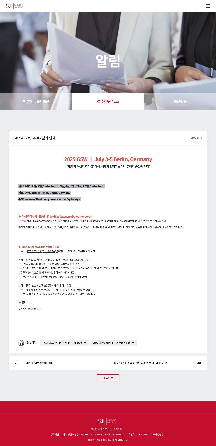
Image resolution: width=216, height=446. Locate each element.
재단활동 (180, 101)
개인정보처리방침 (99, 429)
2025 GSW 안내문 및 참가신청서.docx (62, 343)
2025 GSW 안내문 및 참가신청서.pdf (111, 343)
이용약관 (118, 429)
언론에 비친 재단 (36, 101)
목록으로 (108, 378)
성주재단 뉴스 (108, 101)
